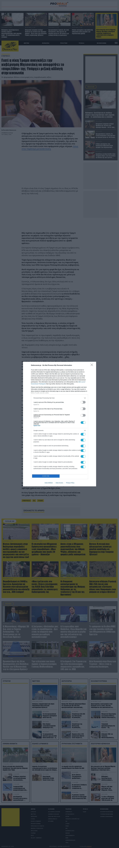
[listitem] (60, 398)
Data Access (59, 483)
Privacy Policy (70, 483)
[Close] (92, 365)
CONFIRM (45, 476)
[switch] (83, 402)
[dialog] (59, 424)
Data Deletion (49, 483)
